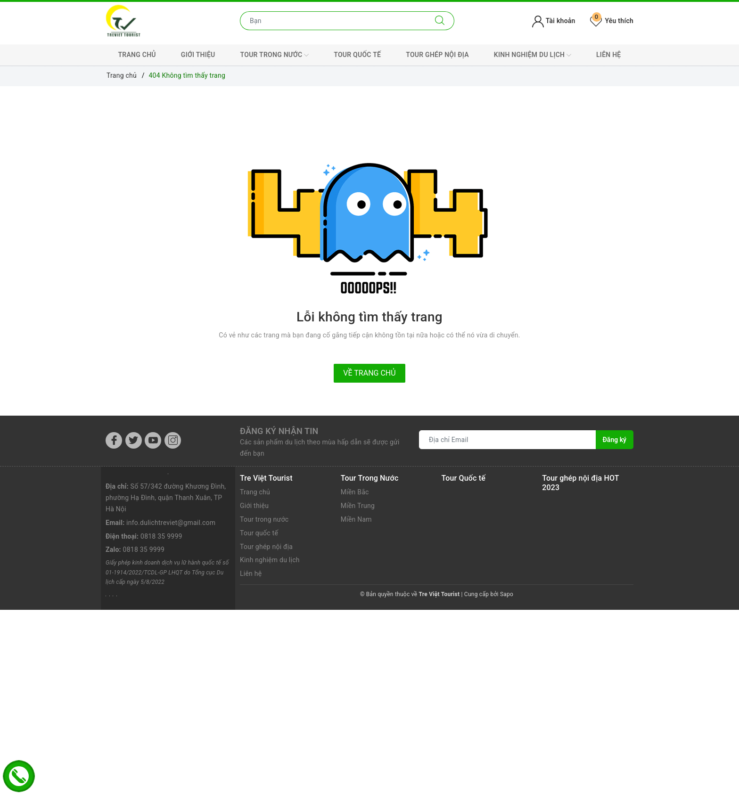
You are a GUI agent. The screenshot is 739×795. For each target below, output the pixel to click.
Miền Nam (356, 519)
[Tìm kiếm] (440, 20)
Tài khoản (553, 21)
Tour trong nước (274, 55)
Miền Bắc (355, 492)
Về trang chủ (369, 373)
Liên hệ (608, 54)
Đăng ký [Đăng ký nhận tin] (614, 439)
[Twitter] (133, 440)
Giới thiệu (198, 54)
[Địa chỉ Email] (507, 439)
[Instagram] (172, 440)
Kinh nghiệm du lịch (532, 55)
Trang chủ (137, 54)
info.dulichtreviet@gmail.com (170, 522)
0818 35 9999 (161, 536)
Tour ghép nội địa (437, 54)
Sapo (506, 594)
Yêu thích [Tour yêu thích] (611, 21)
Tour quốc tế (357, 54)
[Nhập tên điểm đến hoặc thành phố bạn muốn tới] (333, 20)
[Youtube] (153, 440)
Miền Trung (358, 505)
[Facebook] (114, 440)
